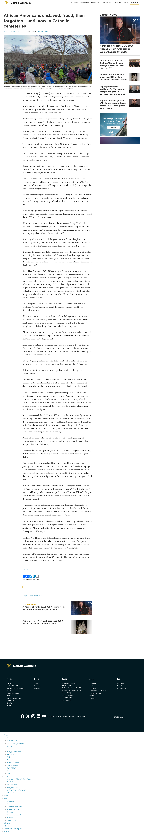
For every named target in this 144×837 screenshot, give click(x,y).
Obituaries (11, 702)
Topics (6, 737)
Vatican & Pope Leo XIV (98, 2)
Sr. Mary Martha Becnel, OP (71, 695)
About (6, 801)
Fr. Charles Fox (12, 787)
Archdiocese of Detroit (98, 692)
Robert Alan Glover (14, 31)
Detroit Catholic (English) (13, 831)
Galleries (37, 689)
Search (126, 2)
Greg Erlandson (13, 790)
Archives (92, 689)
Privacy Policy (82, 719)
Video (36, 684)
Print (26, 587)
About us (92, 684)
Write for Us (121, 689)
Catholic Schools (13, 694)
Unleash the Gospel (14, 817)
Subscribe (134, 2)
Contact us (93, 686)
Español (108, 2)
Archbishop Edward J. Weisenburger (70, 685)
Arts (8, 697)
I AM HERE (12, 770)
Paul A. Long (67, 698)
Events (76, 2)
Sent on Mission (13, 768)
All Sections (117, 2)
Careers (92, 700)
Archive (6, 834)
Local (70, 2)
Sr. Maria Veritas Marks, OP (71, 690)
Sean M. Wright (68, 701)
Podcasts (37, 686)
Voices (6, 779)
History (10, 773)
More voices (11, 795)
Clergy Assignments (14, 700)
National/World (84, 2)
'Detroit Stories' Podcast (16, 762)
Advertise (120, 686)
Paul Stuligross (67, 704)
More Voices (66, 706)
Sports (9, 692)
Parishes (92, 697)
